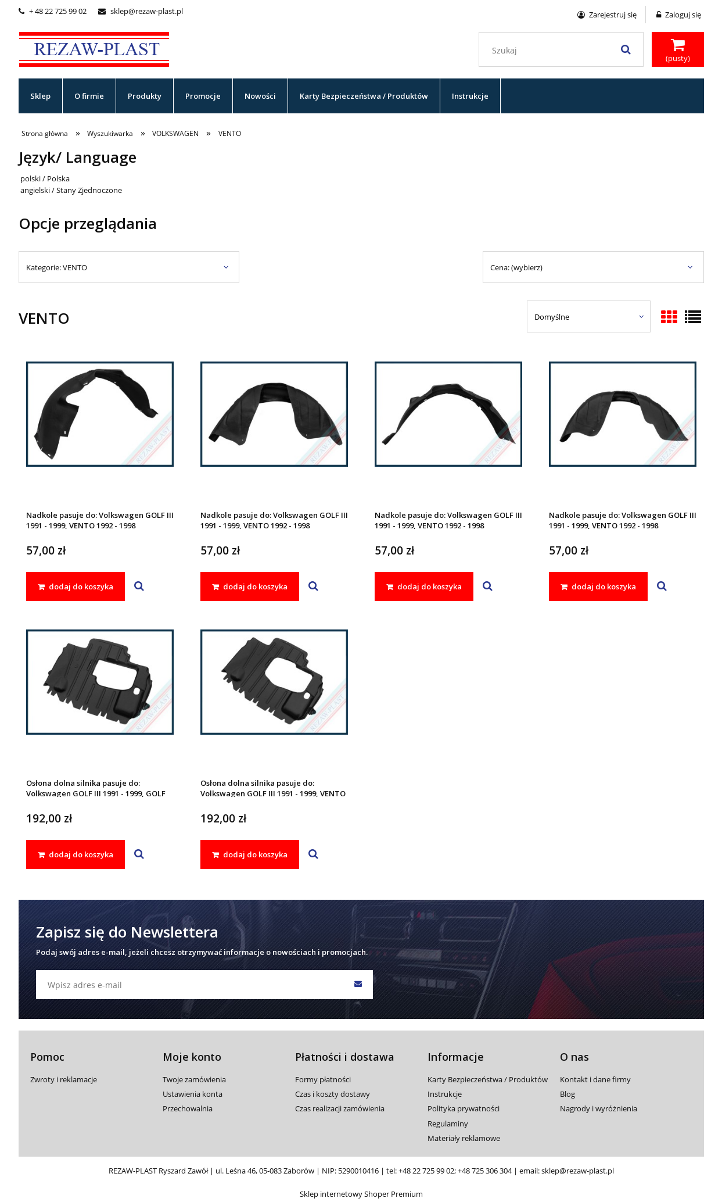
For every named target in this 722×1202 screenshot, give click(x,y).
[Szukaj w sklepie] (563, 50)
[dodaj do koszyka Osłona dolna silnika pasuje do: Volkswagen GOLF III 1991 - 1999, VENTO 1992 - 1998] (249, 854)
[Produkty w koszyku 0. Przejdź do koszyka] (678, 50)
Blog (567, 1094)
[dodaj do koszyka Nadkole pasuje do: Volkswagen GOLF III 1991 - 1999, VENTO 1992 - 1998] (75, 586)
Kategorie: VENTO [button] (56, 267)
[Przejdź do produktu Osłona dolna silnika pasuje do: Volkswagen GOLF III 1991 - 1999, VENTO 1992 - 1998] (274, 697)
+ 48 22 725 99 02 (53, 11)
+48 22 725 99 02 (426, 1170)
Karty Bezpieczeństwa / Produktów (488, 1079)
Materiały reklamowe (464, 1138)
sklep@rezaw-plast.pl (140, 11)
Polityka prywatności (464, 1108)
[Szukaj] (626, 49)
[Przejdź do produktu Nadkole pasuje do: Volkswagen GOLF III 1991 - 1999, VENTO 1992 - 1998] (100, 429)
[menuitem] (41, 95)
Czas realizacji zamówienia (340, 1108)
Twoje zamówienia (194, 1079)
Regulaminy (448, 1123)
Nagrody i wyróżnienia (598, 1108)
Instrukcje (445, 1094)
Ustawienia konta (192, 1094)
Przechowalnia (188, 1108)
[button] (139, 586)
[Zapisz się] (358, 984)
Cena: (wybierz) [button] (516, 267)
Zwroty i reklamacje (63, 1079)
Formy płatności (323, 1079)
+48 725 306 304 (485, 1170)
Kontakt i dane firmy (595, 1079)
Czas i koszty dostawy (332, 1094)
